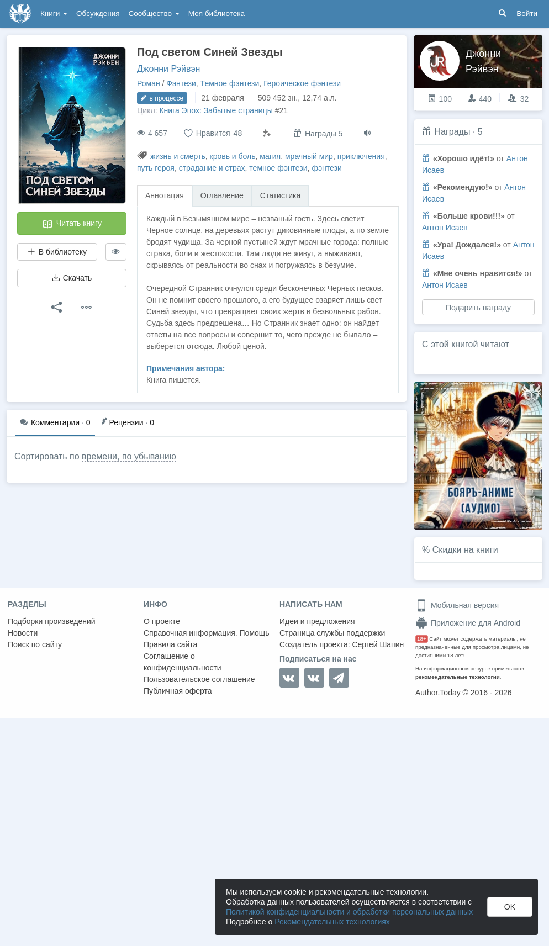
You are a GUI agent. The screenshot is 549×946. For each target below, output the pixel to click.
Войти (526, 13)
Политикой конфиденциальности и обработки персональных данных (349, 911)
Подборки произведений (52, 621)
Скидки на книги (465, 549)
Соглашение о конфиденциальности (182, 662)
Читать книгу (72, 224)
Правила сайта (170, 644)
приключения (361, 156)
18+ (421, 639)
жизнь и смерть (177, 156)
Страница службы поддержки (332, 632)
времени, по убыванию (129, 456)
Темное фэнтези (230, 83)
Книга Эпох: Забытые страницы (215, 110)
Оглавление (222, 195)
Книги (53, 13)
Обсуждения (97, 13)
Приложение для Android (467, 623)
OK (509, 906)
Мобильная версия (457, 605)
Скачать (72, 277)
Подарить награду (478, 307)
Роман (148, 83)
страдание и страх (212, 167)
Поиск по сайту (35, 644)
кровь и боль (233, 156)
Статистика (280, 195)
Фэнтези (181, 83)
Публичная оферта (178, 690)
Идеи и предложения (317, 621)
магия (270, 156)
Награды (452, 131)
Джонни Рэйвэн (168, 68)
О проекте (162, 621)
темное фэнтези (278, 167)
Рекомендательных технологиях (332, 921)
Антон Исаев (445, 227)
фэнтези (326, 167)
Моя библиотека (216, 13)
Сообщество (154, 13)
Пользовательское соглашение (199, 679)
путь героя (156, 167)
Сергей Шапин (378, 644)
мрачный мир (309, 156)
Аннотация (164, 195)
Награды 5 (317, 133)
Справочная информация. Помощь (207, 632)
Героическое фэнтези (302, 83)
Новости (23, 632)
